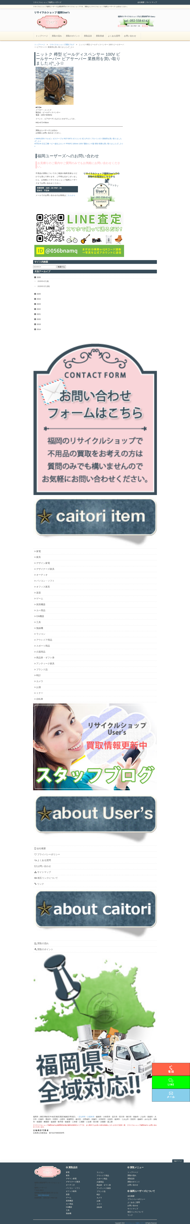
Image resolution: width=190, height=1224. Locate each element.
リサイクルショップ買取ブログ (62, 45)
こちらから (70, 195)
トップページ (42, 36)
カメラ (38, 681)
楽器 (37, 592)
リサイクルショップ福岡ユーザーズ (135, 1223)
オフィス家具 (42, 586)
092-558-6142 (43, 1195)
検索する (61, 267)
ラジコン (39, 634)
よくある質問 (114, 36)
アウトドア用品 (43, 640)
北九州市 (82, 1117)
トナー (38, 693)
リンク (39, 884)
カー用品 (39, 610)
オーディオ (41, 575)
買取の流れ (57, 36)
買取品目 (88, 36)
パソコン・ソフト (44, 581)
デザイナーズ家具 (44, 569)
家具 (37, 557)
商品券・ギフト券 (44, 657)
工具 (37, 622)
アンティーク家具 (44, 663)
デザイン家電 (42, 563)
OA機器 (39, 616)
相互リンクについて (46, 878)
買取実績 (100, 36)
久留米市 (90, 1117)
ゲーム (38, 598)
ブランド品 (41, 669)
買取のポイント (73, 36)
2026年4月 (42, 281)
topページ (178, 1161)
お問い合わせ (130, 36)
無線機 (38, 628)
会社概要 (141, 2)
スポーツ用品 (42, 646)
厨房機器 (39, 604)
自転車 (38, 699)
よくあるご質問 (133, 1202)
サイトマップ (151, 2)
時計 (37, 675)
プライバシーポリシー (47, 854)
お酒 (37, 687)
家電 (37, 551)
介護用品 (39, 652)
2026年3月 (42, 286)
